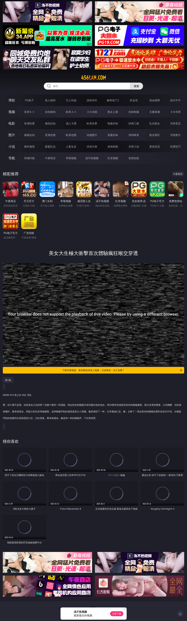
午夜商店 (50, 158)
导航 (11, 158)
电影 (11, 123)
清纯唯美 (133, 135)
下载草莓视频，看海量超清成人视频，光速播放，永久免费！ (122, 370)
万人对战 (71, 100)
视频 (11, 112)
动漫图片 (92, 135)
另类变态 (175, 123)
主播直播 (154, 112)
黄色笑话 (154, 146)
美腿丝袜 (112, 135)
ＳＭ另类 (175, 112)
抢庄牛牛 (175, 100)
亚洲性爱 (29, 123)
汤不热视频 (92, 158)
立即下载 (116, 613)
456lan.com (93, 77)
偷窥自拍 (29, 135)
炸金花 (134, 100)
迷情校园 (112, 146)
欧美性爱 (92, 123)
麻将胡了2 (113, 100)
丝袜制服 (133, 112)
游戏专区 (92, 100)
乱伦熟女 (154, 123)
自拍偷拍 (50, 112)
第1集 (8, 380)
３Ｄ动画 (92, 112)
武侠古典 (92, 146)
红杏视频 (112, 158)
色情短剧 (133, 158)
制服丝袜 (112, 123)
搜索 (136, 86)
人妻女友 (71, 146)
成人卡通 (71, 123)
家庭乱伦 (50, 146)
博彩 (11, 100)
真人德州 (50, 100)
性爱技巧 (175, 146)
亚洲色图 (50, 135)
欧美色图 (71, 135)
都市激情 (29, 146)
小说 (11, 146)
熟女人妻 (112, 112)
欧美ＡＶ (71, 112)
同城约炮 (29, 158)
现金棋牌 (154, 100)
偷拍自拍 (50, 123)
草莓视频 (71, 158)
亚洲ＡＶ (29, 112)
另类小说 (133, 146)
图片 (11, 135)
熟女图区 (154, 135)
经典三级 (133, 123)
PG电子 (29, 100)
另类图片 (175, 135)
